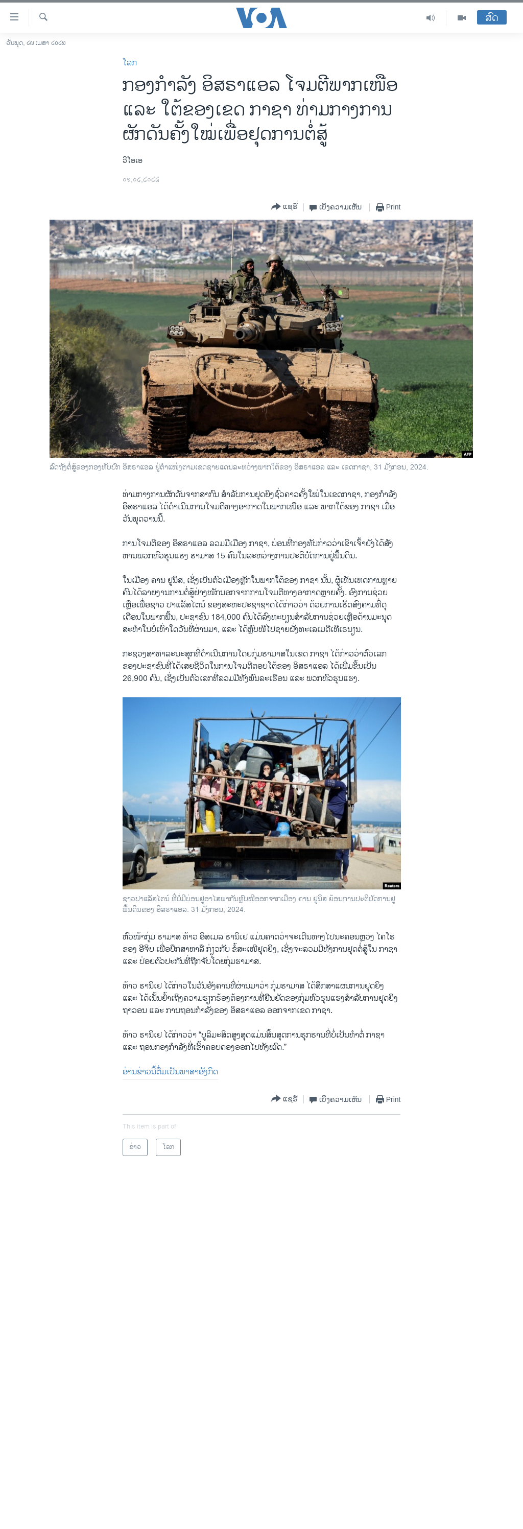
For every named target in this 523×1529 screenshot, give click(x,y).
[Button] (284, 207)
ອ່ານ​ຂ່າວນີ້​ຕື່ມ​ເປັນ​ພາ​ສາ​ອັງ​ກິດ (170, 1072)
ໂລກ (130, 63)
